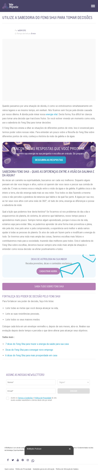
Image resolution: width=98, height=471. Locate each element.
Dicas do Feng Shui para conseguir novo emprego (29, 349)
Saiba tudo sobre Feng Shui (49, 286)
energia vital (52, 114)
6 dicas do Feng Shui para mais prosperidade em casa (31, 355)
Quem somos (9, 469)
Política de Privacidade (23, 469)
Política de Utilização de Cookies (67, 469)
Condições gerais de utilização (43, 469)
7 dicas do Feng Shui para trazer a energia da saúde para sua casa (37, 344)
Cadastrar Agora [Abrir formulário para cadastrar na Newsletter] (48, 271)
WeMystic (22, 30)
